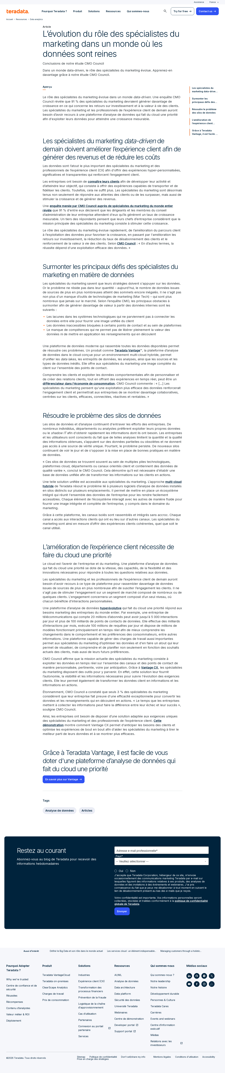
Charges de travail (53, 993)
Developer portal (124, 1025)
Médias (154, 1035)
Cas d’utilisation (87, 1013)
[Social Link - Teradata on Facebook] (197, 984)
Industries (84, 975)
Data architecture (124, 987)
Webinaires (120, 1012)
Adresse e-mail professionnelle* (137, 850)
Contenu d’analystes (18, 1008)
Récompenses (14, 1001)
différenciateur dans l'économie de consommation (81, 383)
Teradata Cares (159, 1006)
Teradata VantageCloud (56, 975)
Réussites (11, 995)
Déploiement (13, 1020)
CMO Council (127, 243)
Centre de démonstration (129, 1018)
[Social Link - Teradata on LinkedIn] (189, 976)
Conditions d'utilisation (186, 1056)
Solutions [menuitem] (94, 11)
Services (83, 1036)
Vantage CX (150, 667)
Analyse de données (59, 810)
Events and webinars (162, 1018)
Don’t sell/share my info (133, 1056)
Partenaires (85, 1020)
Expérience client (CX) (91, 981)
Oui (121, 871)
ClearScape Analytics (55, 987)
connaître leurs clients (104, 181)
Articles (87, 810)
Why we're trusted (17, 979)
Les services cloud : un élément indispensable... (131, 951)
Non (132, 871)
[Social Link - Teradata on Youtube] (189, 984)
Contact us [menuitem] (205, 11)
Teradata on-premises (55, 981)
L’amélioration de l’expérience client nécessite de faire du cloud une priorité (204, 122)
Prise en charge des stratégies (93, 1059)
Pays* (119, 856)
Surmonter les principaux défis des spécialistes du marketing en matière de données (204, 100)
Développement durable (164, 993)
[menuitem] (165, 11)
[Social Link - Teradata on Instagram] (204, 984)
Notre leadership (160, 981)
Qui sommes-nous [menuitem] (138, 11)
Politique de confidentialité (103, 1056)
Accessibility (208, 1056)
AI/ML (118, 975)
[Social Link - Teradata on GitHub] (197, 976)
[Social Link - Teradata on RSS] (212, 984)
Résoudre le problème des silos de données (204, 111)
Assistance (199, 2)
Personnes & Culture (162, 1000)
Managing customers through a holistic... (180, 951)
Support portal (123, 1031)
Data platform (122, 993)
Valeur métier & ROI (18, 1014)
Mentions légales (162, 1056)
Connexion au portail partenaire (90, 1028)
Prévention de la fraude (92, 997)
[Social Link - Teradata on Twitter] (212, 976)
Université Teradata (126, 1006)
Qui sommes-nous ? (162, 975)
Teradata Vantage (128, 350)
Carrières (155, 1012)
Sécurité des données (127, 1000)
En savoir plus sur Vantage (61, 779)
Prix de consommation (55, 1000)
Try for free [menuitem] (180, 11)
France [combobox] (213, 2)
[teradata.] (17, 11)
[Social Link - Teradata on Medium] (204, 976)
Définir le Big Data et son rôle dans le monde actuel (76, 951)
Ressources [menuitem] (113, 11)
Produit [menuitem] (77, 11)
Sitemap (81, 1056)
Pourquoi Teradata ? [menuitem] (54, 11)
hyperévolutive (111, 608)
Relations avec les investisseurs (161, 1043)
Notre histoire (158, 987)
